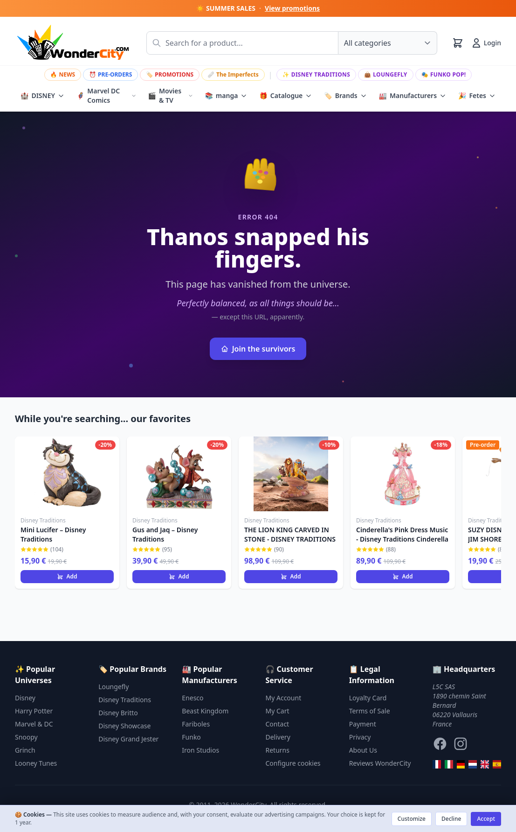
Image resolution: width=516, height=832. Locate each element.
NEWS (63, 74)
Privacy (360, 737)
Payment (362, 723)
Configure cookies (293, 763)
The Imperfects (233, 74)
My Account (284, 697)
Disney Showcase (124, 725)
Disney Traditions (316, 74)
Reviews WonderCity (380, 763)
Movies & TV (170, 95)
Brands (345, 95)
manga (226, 95)
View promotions (292, 8)
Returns (277, 750)
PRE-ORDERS (110, 74)
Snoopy (26, 737)
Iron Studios (200, 750)
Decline (451, 819)
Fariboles (196, 723)
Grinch (25, 750)
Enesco (192, 697)
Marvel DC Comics (106, 95)
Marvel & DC (34, 723)
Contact (277, 723)
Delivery (278, 737)
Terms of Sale (369, 710)
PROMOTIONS (169, 74)
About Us (363, 750)
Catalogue (285, 95)
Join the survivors (258, 349)
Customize (412, 819)
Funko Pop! (443, 74)
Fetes (476, 95)
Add (67, 576)
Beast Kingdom (205, 710)
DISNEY (42, 95)
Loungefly (385, 74)
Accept (486, 819)
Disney (25, 697)
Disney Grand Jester (128, 738)
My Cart (277, 710)
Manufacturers (413, 95)
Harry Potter (34, 710)
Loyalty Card (368, 697)
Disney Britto (118, 712)
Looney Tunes (36, 763)
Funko (191, 737)
